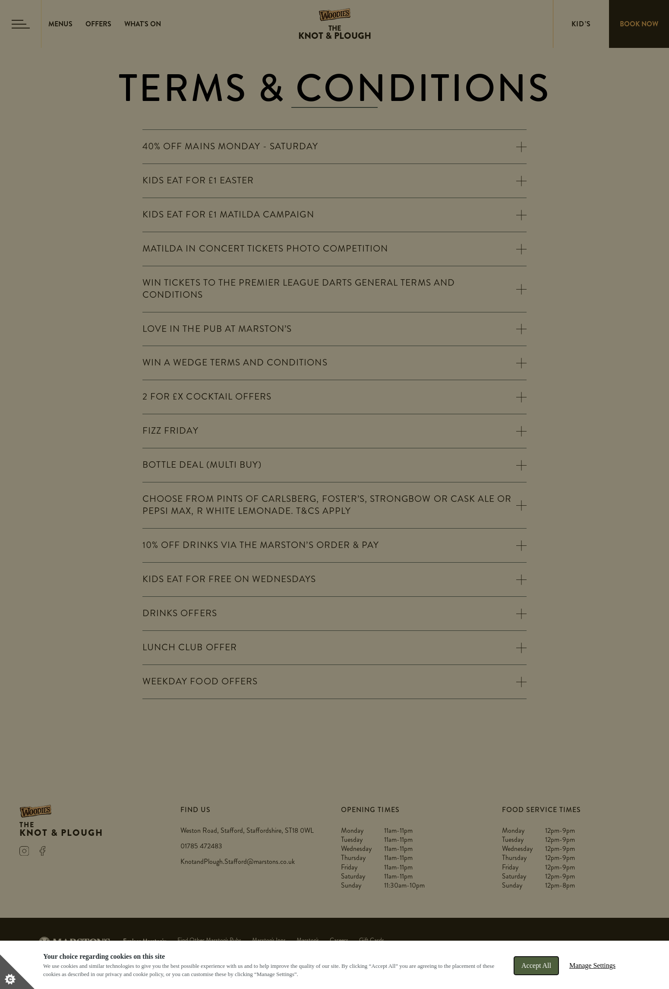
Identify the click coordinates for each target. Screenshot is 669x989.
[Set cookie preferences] (17, 971)
